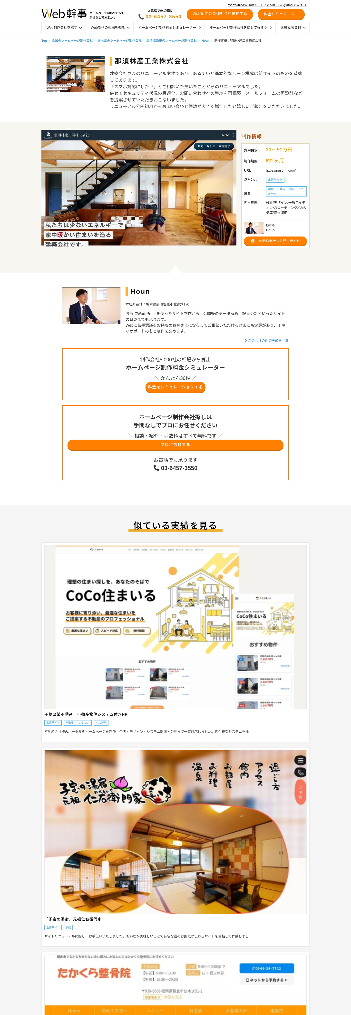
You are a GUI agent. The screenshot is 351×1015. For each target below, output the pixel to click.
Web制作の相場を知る (110, 28)
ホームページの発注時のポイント (170, 964)
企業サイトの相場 (105, 951)
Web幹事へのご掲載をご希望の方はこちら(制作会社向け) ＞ (267, 5)
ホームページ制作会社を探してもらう (241, 28)
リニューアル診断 (272, 941)
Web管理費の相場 (105, 983)
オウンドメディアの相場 (110, 977)
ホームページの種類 (161, 951)
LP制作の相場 (103, 958)
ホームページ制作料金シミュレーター (169, 28)
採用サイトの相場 (105, 970)
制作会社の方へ (270, 972)
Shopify (209, 958)
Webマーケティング (217, 1002)
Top (44, 40)
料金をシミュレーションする (175, 388)
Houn (206, 40)
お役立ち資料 (293, 28)
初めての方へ (268, 964)
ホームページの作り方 (218, 1008)
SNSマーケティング (217, 996)
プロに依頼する (175, 447)
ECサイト (210, 951)
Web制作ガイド (161, 941)
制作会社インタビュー (162, 989)
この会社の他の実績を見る (267, 341)
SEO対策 (210, 983)
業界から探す (48, 958)
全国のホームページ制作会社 (72, 40)
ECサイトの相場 (104, 964)
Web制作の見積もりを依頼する (220, 13)
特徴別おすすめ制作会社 (164, 977)
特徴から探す (48, 970)
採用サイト (211, 970)
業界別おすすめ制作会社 (164, 983)
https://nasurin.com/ (281, 170)
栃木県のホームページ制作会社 (120, 40)
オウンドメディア (215, 964)
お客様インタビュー (161, 996)
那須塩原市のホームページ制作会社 (171, 40)
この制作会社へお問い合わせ (275, 241)
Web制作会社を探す (64, 28)
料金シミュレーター (274, 949)
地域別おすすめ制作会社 (164, 970)
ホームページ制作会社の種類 (167, 958)
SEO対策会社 (213, 977)
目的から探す (48, 964)
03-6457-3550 (164, 16)
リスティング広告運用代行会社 (224, 989)
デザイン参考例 (158, 1008)
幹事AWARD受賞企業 (162, 1002)
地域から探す (48, 951)
